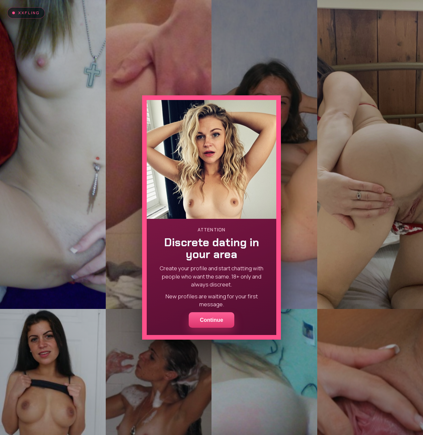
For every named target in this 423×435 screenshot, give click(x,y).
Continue (211, 320)
